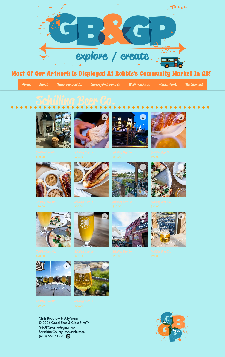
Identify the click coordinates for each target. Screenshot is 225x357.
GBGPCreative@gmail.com (58, 327)
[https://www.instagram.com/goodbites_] (68, 336)
